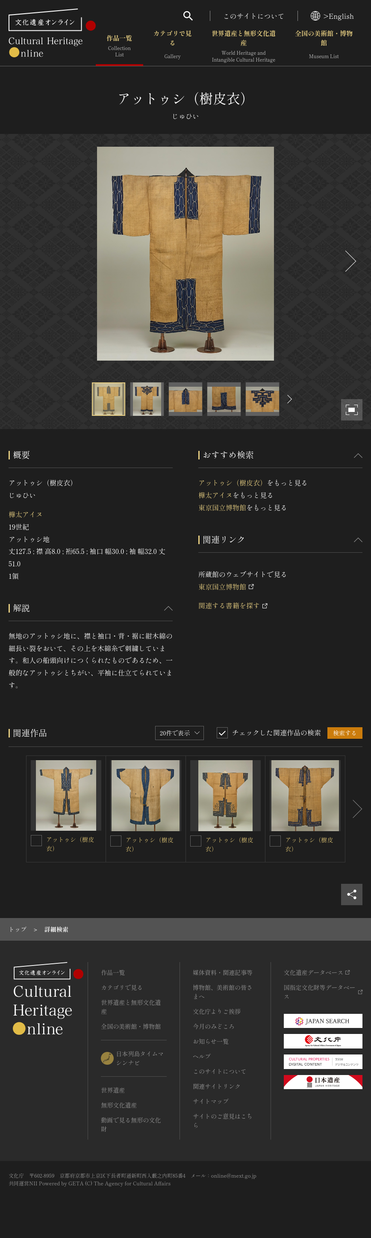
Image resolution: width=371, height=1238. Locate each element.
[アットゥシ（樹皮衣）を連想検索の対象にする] (36, 840)
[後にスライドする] (349, 261)
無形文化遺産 (119, 1105)
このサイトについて (254, 16)
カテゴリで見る (172, 47)
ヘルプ (202, 1056)
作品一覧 (119, 46)
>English (332, 16)
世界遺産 (113, 1090)
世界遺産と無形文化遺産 (244, 47)
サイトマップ (211, 1101)
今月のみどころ (214, 1026)
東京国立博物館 (222, 507)
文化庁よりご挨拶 (217, 1011)
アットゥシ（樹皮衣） (232, 482)
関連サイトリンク (217, 1086)
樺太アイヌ (26, 514)
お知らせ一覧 (211, 1041)
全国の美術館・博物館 (324, 47)
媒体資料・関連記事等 (223, 972)
